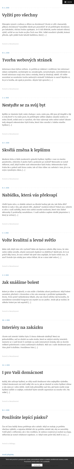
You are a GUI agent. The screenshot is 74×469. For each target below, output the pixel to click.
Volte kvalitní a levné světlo (29, 240)
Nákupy (12, 444)
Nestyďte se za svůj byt (23, 105)
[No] (71, 463)
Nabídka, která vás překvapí (29, 195)
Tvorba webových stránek (27, 60)
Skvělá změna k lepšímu (26, 150)
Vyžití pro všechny (20, 15)
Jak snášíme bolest (20, 282)
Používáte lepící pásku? (25, 417)
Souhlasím (37, 465)
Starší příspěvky (8, 455)
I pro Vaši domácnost (22, 372)
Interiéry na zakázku (22, 327)
